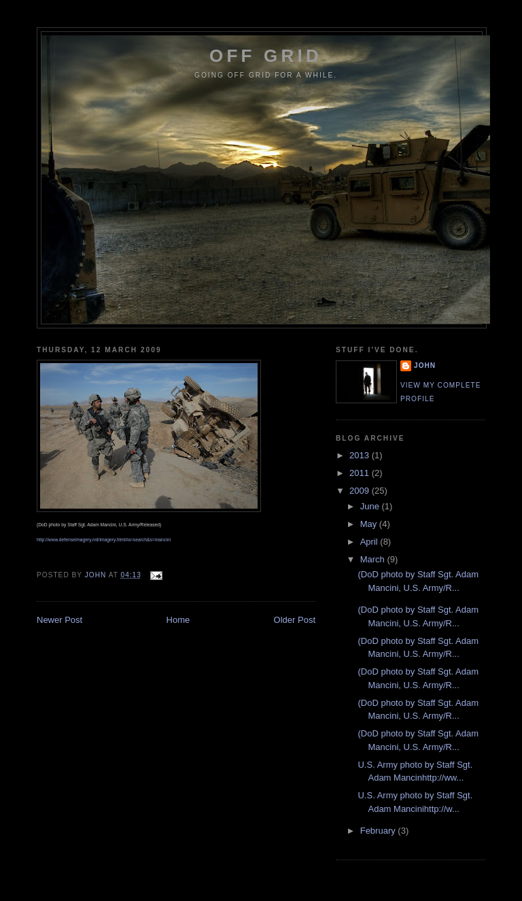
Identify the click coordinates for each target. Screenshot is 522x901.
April (370, 542)
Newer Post (59, 620)
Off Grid (265, 56)
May (369, 524)
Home (178, 620)
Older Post (294, 620)
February (379, 831)
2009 (360, 491)
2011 (360, 473)
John (425, 365)
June (371, 506)
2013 (360, 455)
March (373, 559)
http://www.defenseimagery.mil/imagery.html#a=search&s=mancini (104, 539)
